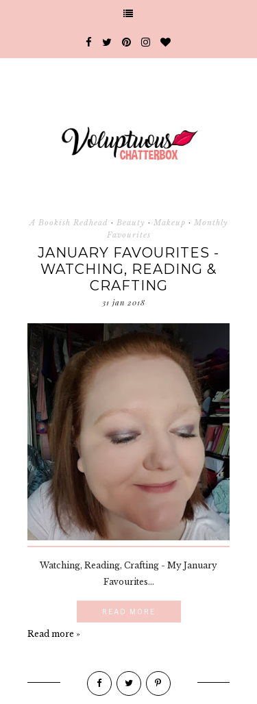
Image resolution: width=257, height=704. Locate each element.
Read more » (53, 634)
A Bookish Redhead (68, 222)
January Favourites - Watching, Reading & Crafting (128, 269)
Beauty (131, 222)
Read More (129, 611)
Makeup (170, 222)
